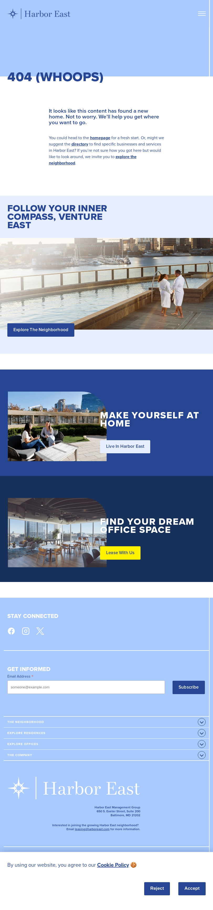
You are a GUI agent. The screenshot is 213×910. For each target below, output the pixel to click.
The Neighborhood (25, 722)
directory (79, 144)
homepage (100, 138)
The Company (19, 755)
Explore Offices (22, 744)
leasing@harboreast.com (92, 829)
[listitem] (106, 865)
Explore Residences (26, 733)
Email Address (20, 676)
